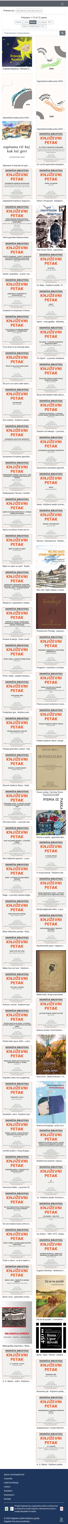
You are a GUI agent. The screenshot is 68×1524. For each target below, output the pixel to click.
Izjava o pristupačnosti (14, 1474)
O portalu (8, 1478)
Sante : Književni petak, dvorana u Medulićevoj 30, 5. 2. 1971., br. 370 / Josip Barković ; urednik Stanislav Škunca (51, 504)
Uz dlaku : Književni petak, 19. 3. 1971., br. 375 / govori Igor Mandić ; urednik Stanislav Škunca (51, 285)
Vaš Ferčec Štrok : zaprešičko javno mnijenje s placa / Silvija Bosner (51, 250)
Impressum (9, 1495)
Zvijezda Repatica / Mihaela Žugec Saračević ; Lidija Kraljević (17, 69)
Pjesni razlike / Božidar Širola (50, 792)
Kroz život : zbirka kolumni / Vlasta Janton (51, 1076)
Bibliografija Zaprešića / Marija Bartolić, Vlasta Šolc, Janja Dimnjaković (17, 1346)
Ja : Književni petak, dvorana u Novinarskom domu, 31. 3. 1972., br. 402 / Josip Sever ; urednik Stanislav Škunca (51, 1197)
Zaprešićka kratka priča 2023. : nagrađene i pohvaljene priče (51, 129)
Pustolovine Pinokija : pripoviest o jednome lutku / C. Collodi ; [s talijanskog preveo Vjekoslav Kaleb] (51, 631)
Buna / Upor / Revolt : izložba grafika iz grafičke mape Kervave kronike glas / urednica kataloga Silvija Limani (51, 1355)
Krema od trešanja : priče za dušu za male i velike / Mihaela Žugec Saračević (51, 1125)
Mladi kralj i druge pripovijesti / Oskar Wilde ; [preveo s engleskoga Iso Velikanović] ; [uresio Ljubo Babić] (51, 994)
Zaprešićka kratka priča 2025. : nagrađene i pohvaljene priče (51, 81)
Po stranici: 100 (44, 22)
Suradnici (8, 1491)
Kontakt (7, 1499)
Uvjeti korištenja (11, 1482)
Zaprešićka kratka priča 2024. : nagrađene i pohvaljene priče (17, 118)
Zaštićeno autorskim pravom (29, 11)
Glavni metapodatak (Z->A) (33, 26)
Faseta (18, 22)
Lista (26, 22)
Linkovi (7, 1486)
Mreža (32, 22)
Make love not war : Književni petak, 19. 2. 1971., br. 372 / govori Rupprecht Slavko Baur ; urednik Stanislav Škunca (17, 968)
